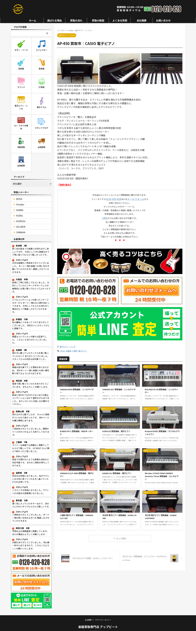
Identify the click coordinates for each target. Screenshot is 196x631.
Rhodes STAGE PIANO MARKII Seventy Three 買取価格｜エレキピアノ (162, 473)
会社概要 (141, 20)
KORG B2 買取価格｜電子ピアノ (116, 428)
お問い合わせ (163, 20)
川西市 (74, 348)
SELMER (19, 222)
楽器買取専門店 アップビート (98, 622)
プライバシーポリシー (103, 615)
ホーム (32, 20)
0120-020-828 (114, 198)
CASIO (62, 348)
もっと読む (121, 535)
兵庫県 (68, 348)
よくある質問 (119, 20)
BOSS (18, 194)
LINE (104, 216)
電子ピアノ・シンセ (67, 345)
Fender (19, 200)
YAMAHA (19, 228)
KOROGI (19, 216)
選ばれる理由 (54, 20)
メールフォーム (134, 198)
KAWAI (19, 205)
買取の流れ (76, 20)
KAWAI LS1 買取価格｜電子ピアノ (116, 470)
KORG (18, 211)
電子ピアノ (82, 348)
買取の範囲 (98, 20)
